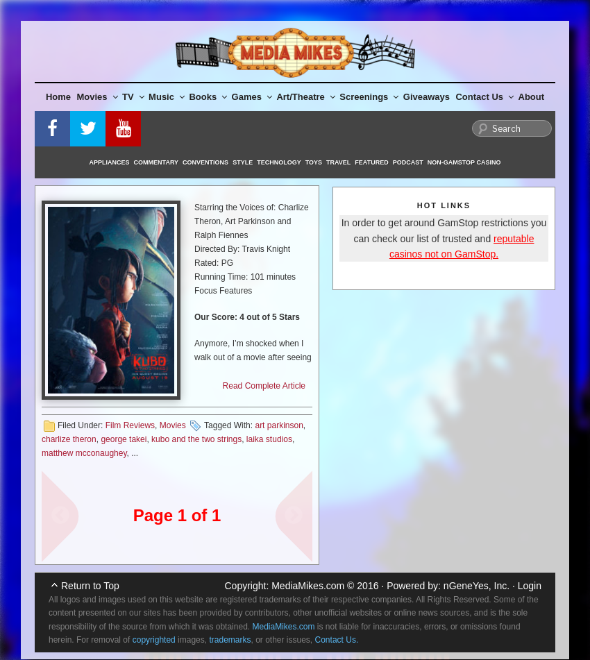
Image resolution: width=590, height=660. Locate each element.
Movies (97, 97)
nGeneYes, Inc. (476, 585)
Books (208, 97)
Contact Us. (337, 640)
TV (133, 97)
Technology (279, 162)
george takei (123, 439)
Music (167, 97)
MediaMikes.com (307, 585)
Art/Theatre (305, 97)
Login (529, 585)
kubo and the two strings (196, 439)
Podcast (408, 162)
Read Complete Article (264, 386)
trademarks (230, 640)
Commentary (156, 162)
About (532, 97)
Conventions (205, 162)
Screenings (368, 97)
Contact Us (484, 97)
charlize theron (69, 439)
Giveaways (426, 97)
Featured (371, 162)
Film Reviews (130, 425)
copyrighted (154, 640)
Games (252, 97)
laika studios (269, 439)
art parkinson (279, 425)
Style (243, 162)
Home (58, 97)
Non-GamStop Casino (464, 162)
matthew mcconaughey (84, 453)
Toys (313, 162)
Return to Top (90, 585)
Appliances (110, 162)
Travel (338, 162)
